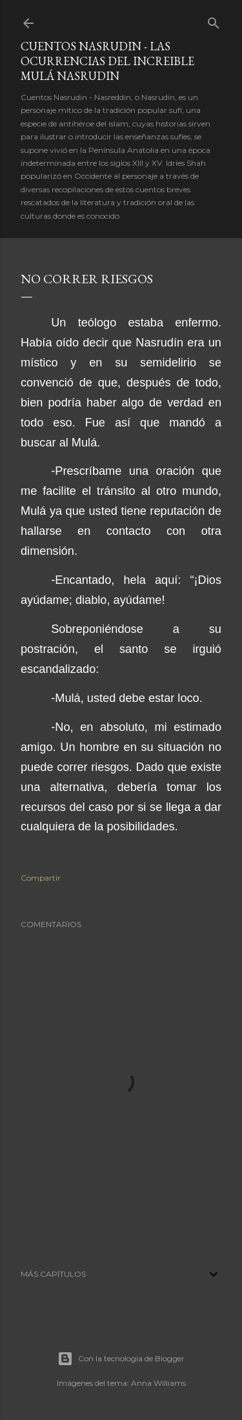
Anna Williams (158, 1383)
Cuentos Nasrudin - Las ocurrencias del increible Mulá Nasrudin (107, 61)
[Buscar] (213, 20)
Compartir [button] (41, 878)
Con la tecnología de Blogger (121, 1358)
